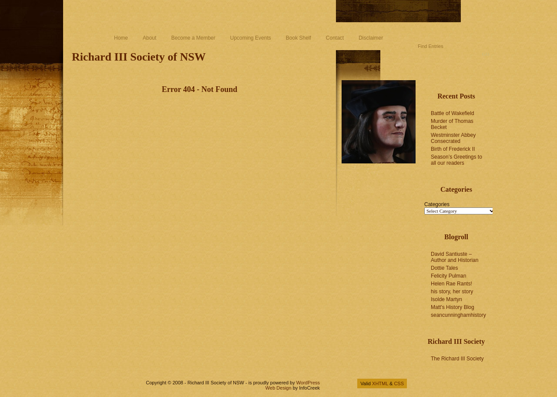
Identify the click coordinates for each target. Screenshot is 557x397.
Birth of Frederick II (453, 149)
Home (121, 38)
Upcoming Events (250, 38)
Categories (437, 204)
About (149, 38)
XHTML (380, 383)
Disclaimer (371, 38)
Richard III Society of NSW (139, 57)
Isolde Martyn (446, 299)
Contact (335, 38)
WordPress (308, 382)
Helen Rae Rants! (451, 284)
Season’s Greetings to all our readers (456, 160)
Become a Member (193, 38)
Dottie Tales (444, 268)
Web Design (278, 387)
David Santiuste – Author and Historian (454, 257)
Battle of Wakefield (452, 113)
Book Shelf (298, 38)
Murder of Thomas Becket (452, 124)
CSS (399, 383)
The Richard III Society (457, 359)
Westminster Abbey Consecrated (453, 138)
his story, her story (452, 291)
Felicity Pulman (448, 276)
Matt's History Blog (452, 307)
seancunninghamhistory (458, 315)
